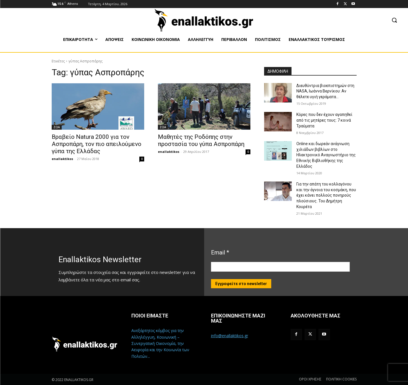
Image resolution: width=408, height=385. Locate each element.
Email (220, 252)
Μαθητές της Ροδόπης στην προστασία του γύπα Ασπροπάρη (201, 140)
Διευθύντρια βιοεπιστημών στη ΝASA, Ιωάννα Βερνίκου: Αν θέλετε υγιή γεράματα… (325, 91)
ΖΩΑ (56, 127)
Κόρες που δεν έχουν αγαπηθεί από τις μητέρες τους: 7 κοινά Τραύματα (324, 120)
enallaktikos (62, 159)
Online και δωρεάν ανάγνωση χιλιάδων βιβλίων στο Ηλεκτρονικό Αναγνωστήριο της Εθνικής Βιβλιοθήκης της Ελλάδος (326, 154)
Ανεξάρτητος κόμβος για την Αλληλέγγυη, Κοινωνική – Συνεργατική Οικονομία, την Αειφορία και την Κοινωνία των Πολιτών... (160, 343)
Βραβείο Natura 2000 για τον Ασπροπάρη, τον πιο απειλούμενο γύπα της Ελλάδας (96, 144)
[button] (394, 20)
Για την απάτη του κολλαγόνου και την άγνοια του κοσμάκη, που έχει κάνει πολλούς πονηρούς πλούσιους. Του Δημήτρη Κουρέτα (326, 195)
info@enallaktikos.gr (229, 335)
